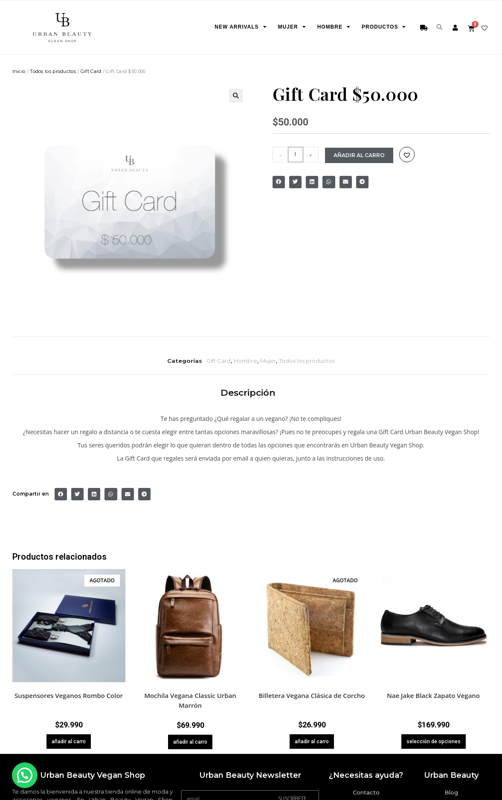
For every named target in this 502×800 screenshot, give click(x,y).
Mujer (290, 27)
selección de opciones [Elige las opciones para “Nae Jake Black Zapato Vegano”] (433, 741)
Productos (382, 27)
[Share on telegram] (362, 181)
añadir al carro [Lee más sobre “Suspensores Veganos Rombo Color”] (69, 741)
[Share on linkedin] (312, 181)
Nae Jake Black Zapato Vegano (433, 695)
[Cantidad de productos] (295, 154)
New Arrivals (238, 27)
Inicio (19, 71)
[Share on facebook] (279, 181)
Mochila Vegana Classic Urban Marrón (190, 700)
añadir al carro (361, 155)
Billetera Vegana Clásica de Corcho (312, 695)
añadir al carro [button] (190, 742)
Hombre (331, 27)
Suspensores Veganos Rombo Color (69, 695)
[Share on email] (346, 181)
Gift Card (91, 71)
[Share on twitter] (295, 181)
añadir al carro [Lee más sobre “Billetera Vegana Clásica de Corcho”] (312, 741)
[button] (236, 95)
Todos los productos (53, 71)
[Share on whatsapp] (328, 181)
